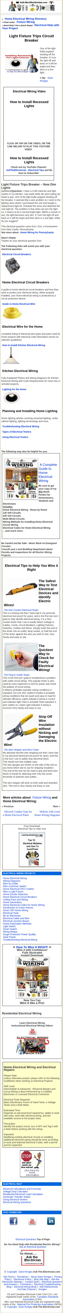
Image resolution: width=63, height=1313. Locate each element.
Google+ (42, 1289)
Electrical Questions (26, 1239)
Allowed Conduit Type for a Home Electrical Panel (17, 813)
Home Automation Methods (17, 923)
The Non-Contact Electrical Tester (21, 610)
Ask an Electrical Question (32, 1247)
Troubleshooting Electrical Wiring (20, 939)
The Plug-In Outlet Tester (17, 675)
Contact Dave (32, 1282)
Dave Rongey (46, 79)
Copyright (12, 1272)
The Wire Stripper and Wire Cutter (21, 750)
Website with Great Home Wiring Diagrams (47, 813)
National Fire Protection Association (35, 1304)
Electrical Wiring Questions (17, 1202)
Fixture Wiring (26, 22)
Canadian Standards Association (40, 1298)
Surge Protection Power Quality (19, 934)
